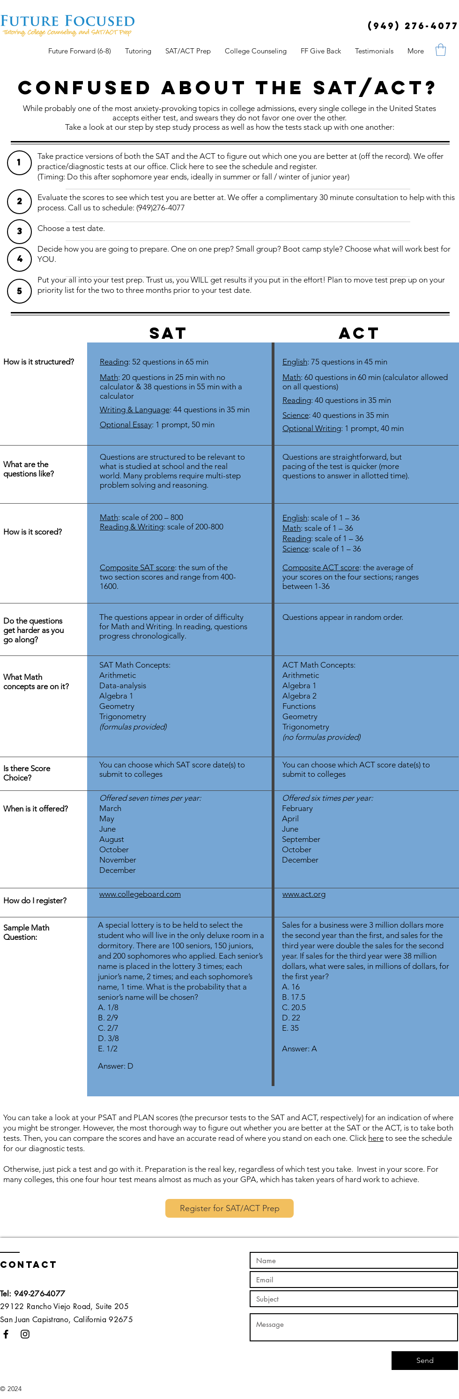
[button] (441, 50)
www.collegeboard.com (140, 894)
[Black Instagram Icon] (25, 1334)
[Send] (425, 1360)
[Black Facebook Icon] (6, 1334)
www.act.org (304, 894)
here (376, 1138)
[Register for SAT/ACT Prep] (229, 1208)
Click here (187, 166)
